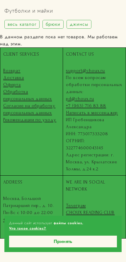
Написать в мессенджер (92, 112)
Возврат (12, 70)
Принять (63, 241)
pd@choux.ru (80, 98)
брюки (53, 24)
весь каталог (22, 24)
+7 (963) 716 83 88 (86, 105)
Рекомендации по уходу (29, 119)
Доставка (13, 77)
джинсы (79, 24)
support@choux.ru (85, 70)
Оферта (12, 84)
